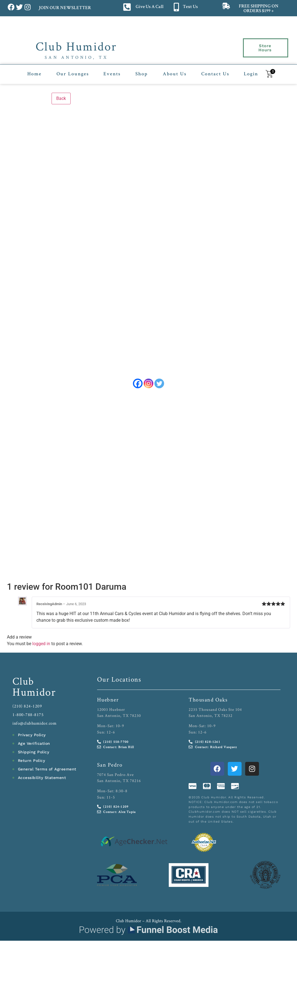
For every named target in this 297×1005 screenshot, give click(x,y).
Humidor (34, 694)
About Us (174, 70)
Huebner (108, 702)
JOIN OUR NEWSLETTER (64, 8)
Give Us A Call (150, 7)
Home (34, 70)
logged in (41, 646)
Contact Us (215, 70)
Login (251, 70)
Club (23, 683)
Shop (141, 70)
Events (112, 70)
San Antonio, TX (76, 57)
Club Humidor (76, 46)
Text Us (190, 7)
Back (61, 95)
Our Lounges (73, 70)
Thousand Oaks (208, 702)
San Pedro (110, 767)
